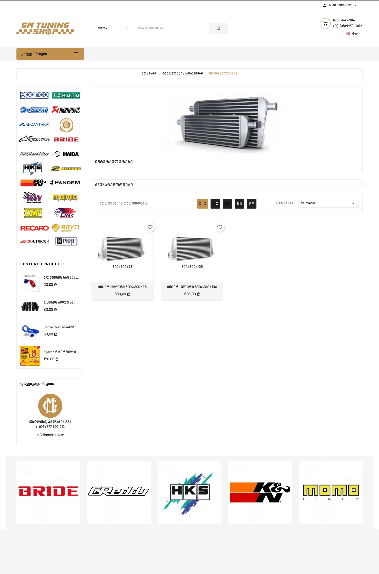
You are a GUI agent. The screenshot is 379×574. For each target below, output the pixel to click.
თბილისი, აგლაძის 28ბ (50, 422)
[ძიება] (171, 28)
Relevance (328, 203)
